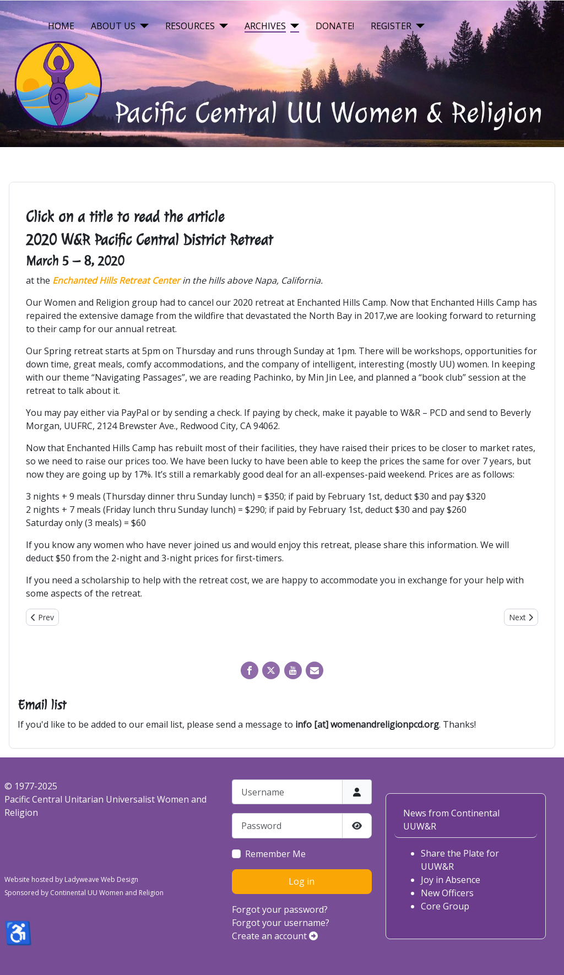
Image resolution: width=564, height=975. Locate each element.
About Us (113, 26)
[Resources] (221, 25)
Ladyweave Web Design (101, 879)
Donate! (335, 26)
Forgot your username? (280, 923)
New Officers (447, 893)
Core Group (445, 906)
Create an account (275, 936)
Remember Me (275, 854)
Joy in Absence (450, 880)
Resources (190, 26)
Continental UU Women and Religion (107, 892)
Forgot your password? (280, 909)
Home (61, 26)
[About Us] (142, 25)
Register (391, 26)
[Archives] (292, 25)
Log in (301, 881)
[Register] (418, 25)
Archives (265, 26)
